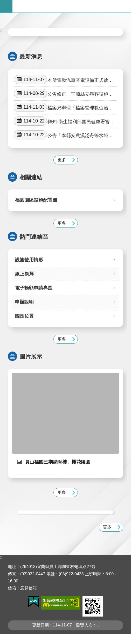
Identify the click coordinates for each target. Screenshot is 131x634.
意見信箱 (28, 588)
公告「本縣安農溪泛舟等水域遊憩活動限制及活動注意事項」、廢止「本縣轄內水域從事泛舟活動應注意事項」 (63, 135)
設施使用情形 (29, 259)
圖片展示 (30, 356)
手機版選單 (6, 6)
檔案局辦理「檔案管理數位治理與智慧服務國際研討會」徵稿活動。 (63, 107)
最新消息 (30, 56)
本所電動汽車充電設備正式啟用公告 (63, 79)
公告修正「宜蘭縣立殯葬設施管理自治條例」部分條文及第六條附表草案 (63, 93)
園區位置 (24, 316)
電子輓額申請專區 (33, 288)
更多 (62, 160)
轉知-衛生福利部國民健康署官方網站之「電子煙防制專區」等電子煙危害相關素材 (64, 121)
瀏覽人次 (84, 625)
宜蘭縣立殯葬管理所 (71, 6)
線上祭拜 (24, 273)
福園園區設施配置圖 (36, 200)
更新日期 (40, 625)
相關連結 (30, 177)
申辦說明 (24, 302)
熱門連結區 (33, 236)
